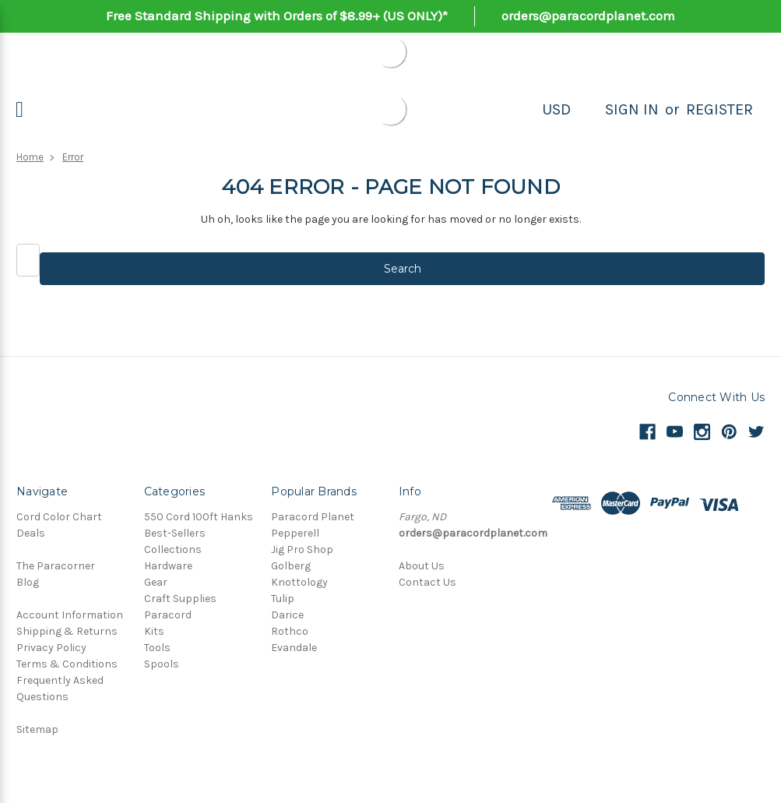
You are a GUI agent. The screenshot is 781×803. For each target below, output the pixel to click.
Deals (30, 533)
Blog (27, 582)
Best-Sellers (175, 533)
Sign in (632, 109)
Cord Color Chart (59, 516)
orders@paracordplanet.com (588, 15)
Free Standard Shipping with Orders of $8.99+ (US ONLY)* (277, 15)
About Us (422, 565)
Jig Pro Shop (302, 549)
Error (72, 157)
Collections (173, 549)
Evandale (294, 647)
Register (719, 109)
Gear (155, 582)
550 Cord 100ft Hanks (198, 516)
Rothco (289, 631)
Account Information (69, 615)
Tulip (282, 598)
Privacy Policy (51, 647)
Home (30, 157)
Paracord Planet (312, 516)
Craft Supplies (180, 598)
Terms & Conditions (67, 664)
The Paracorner (55, 565)
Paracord (168, 615)
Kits (154, 631)
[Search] (587, 110)
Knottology (299, 582)
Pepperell (295, 533)
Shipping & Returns (67, 631)
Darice (287, 615)
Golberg (291, 565)
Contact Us (427, 582)
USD (556, 109)
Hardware (168, 565)
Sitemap (37, 729)
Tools (157, 647)
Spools (161, 664)
